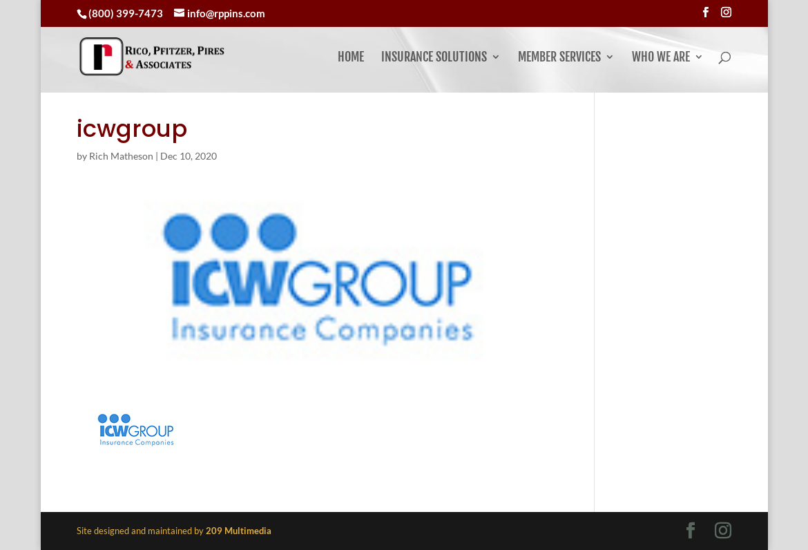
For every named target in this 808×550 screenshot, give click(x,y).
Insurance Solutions (434, 58)
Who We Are (661, 58)
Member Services (559, 58)
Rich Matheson (121, 156)
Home (351, 58)
